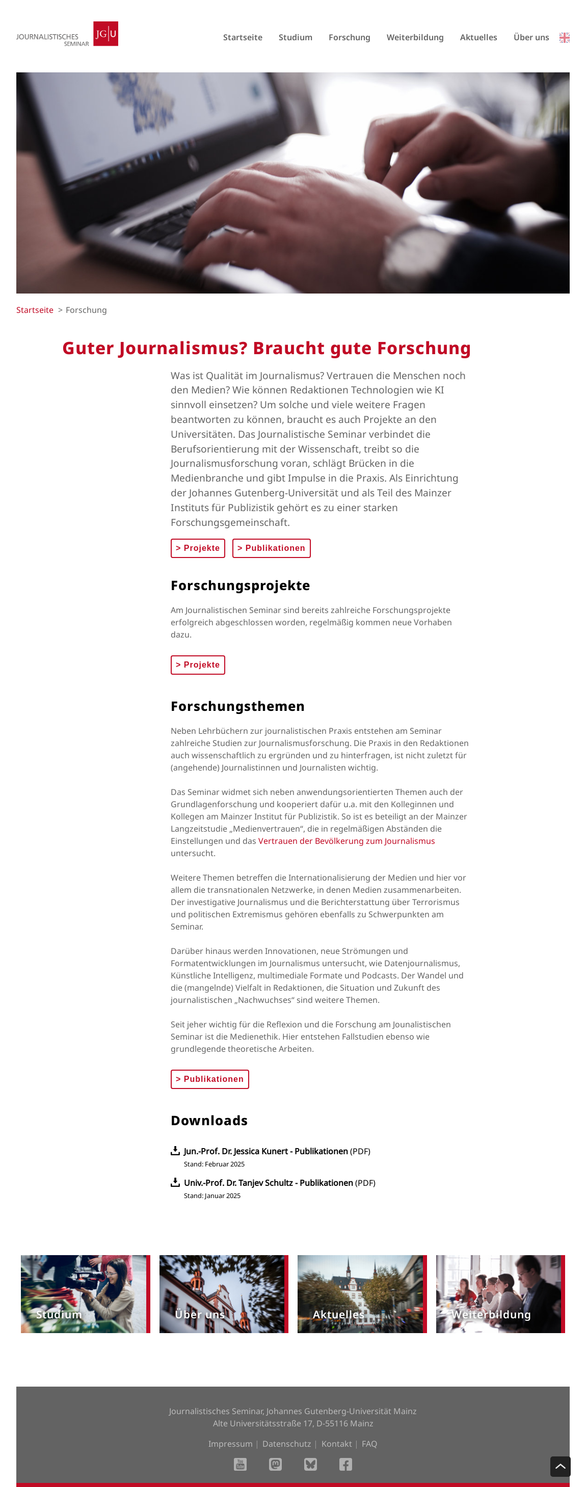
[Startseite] (67, 48)
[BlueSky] (310, 1465)
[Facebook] (345, 1465)
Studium (295, 37)
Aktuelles (478, 37)
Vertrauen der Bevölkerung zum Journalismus (346, 840)
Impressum (230, 1443)
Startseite (242, 37)
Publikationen (271, 548)
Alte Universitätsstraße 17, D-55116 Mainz (293, 1423)
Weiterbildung (415, 37)
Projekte (198, 548)
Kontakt (337, 1443)
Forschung (349, 37)
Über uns (531, 37)
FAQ (370, 1443)
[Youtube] (240, 1465)
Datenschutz (286, 1443)
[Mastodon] (275, 1465)
